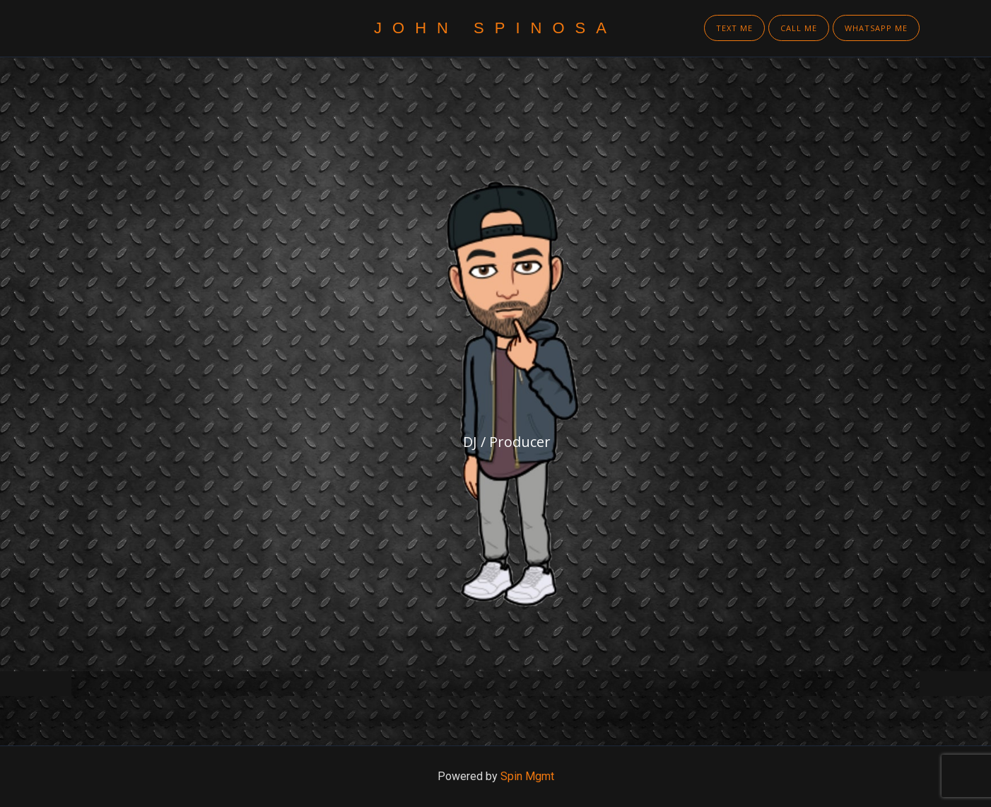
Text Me (734, 28)
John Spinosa (495, 28)
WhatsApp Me (876, 28)
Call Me (798, 28)
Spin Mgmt (527, 776)
